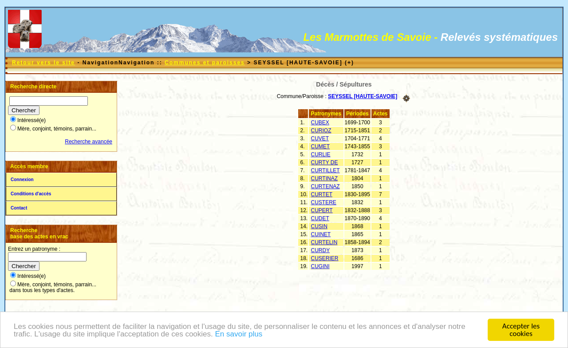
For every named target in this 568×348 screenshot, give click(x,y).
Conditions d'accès (31, 193)
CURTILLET (325, 170)
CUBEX (320, 122)
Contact (19, 208)
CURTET (321, 194)
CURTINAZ (324, 178)
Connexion (22, 179)
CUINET (321, 234)
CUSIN (319, 226)
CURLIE (321, 154)
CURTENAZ (325, 186)
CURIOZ (321, 130)
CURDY (320, 250)
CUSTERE (323, 202)
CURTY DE (324, 162)
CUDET (320, 218)
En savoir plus (238, 334)
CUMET (320, 146)
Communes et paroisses (205, 62)
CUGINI (320, 266)
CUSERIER (325, 258)
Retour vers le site (43, 62)
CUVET (320, 138)
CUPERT (322, 210)
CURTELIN (324, 242)
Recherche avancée (88, 141)
